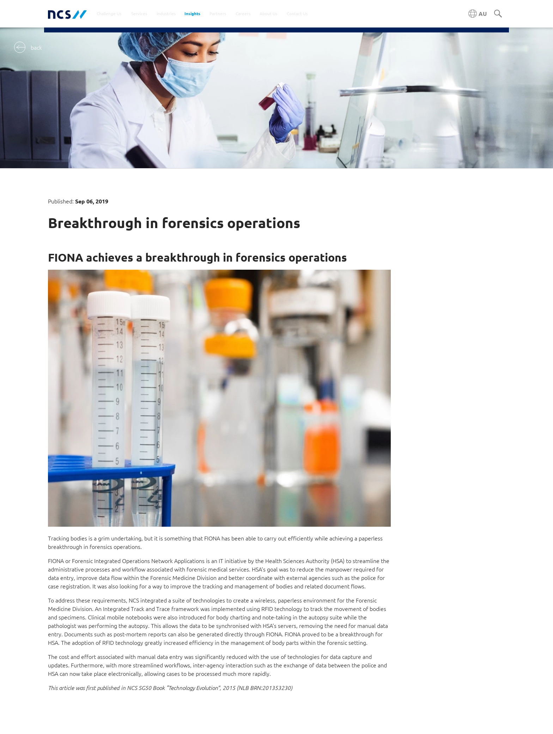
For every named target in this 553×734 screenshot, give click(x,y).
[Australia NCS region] (477, 13)
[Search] (498, 14)
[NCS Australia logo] (67, 14)
